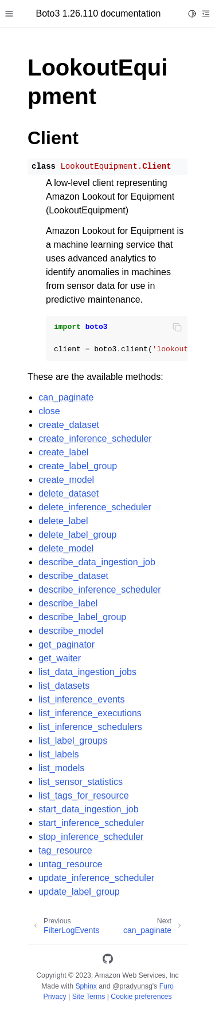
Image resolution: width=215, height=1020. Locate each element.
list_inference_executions (90, 713)
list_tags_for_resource (83, 795)
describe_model (70, 631)
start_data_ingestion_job (88, 809)
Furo (166, 986)
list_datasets (63, 685)
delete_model (65, 548)
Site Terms (88, 997)
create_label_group (77, 466)
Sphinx (85, 986)
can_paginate (65, 397)
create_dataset (68, 425)
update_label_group (78, 891)
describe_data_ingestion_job (96, 562)
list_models (61, 768)
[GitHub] (108, 961)
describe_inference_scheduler (99, 589)
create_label (63, 452)
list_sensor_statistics (80, 782)
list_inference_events (81, 699)
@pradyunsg (132, 986)
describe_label (67, 603)
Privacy (54, 997)
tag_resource (65, 850)
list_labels (58, 754)
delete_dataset (68, 493)
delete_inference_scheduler (94, 507)
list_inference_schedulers (90, 727)
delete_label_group (77, 534)
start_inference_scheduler (91, 823)
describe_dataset (73, 576)
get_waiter (59, 658)
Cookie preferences (141, 997)
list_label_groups (72, 740)
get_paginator (66, 644)
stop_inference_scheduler (90, 837)
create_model (66, 480)
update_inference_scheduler (96, 878)
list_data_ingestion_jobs (87, 672)
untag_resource (70, 864)
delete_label (63, 521)
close (49, 411)
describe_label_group (82, 617)
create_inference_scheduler (94, 438)
